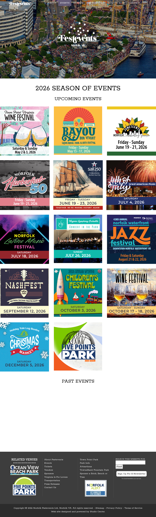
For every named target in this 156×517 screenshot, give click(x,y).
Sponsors (49, 473)
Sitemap (99, 508)
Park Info (85, 463)
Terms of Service (133, 508)
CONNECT (134, 3)
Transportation (52, 480)
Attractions (86, 466)
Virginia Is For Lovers (56, 477)
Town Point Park (89, 459)
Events (48, 463)
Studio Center (97, 511)
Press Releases (52, 484)
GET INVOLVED (95, 3)
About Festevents (53, 459)
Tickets (48, 466)
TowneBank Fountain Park (94, 470)
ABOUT (52, 3)
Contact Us (50, 487)
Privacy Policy (114, 508)
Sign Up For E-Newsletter (131, 473)
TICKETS (78, 3)
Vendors (48, 470)
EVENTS (64, 3)
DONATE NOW (116, 3)
